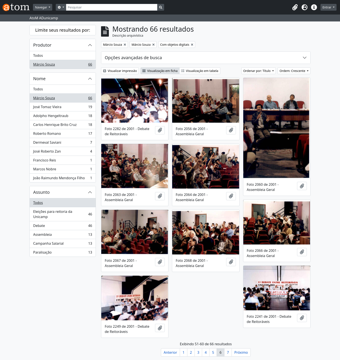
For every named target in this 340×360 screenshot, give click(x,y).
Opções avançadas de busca (133, 57)
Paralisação (62, 253)
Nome (39, 78)
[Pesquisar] (112, 7)
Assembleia (62, 235)
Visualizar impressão (120, 71)
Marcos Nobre (62, 170)
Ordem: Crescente (293, 71)
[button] (295, 7)
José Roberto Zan (62, 152)
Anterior (170, 352)
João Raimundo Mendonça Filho (62, 178)
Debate (62, 226)
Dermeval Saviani (62, 143)
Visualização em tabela (199, 71)
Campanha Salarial (62, 244)
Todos (38, 55)
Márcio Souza (62, 65)
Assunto (41, 192)
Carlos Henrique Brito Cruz (62, 125)
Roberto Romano (62, 134)
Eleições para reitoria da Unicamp (62, 214)
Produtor (42, 45)
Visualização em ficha (160, 71)
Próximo (241, 352)
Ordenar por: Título (257, 71)
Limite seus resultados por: (62, 30)
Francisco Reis (62, 161)
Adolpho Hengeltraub (62, 116)
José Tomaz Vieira (62, 107)
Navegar (41, 7)
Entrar (327, 7)
